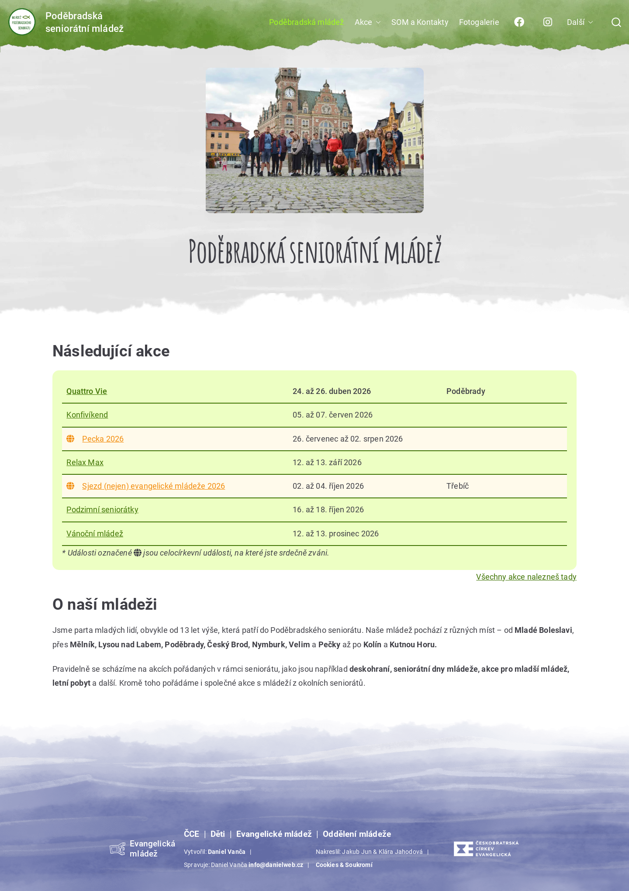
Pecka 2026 (95, 438)
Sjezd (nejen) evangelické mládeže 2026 (145, 485)
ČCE (192, 834)
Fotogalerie (479, 22)
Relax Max (85, 462)
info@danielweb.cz (276, 864)
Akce (368, 22)
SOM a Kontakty (420, 22)
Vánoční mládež (94, 533)
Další (580, 22)
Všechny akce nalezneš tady (526, 576)
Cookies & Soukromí (344, 864)
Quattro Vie (86, 391)
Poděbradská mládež (306, 22)
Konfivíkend (87, 414)
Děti (218, 834)
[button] (376, 22)
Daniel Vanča (226, 851)
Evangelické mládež (274, 834)
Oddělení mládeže (357, 834)
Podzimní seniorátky (102, 509)
